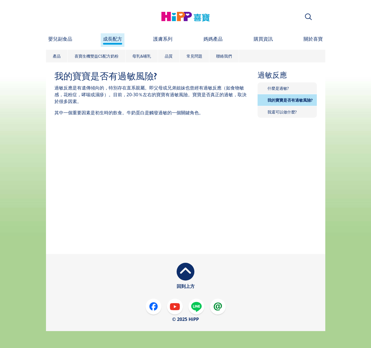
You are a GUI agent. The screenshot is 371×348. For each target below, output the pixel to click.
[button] (308, 17)
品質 (169, 56)
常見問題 (194, 56)
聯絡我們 (224, 56)
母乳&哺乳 (141, 56)
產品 (57, 56)
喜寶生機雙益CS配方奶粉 (96, 56)
